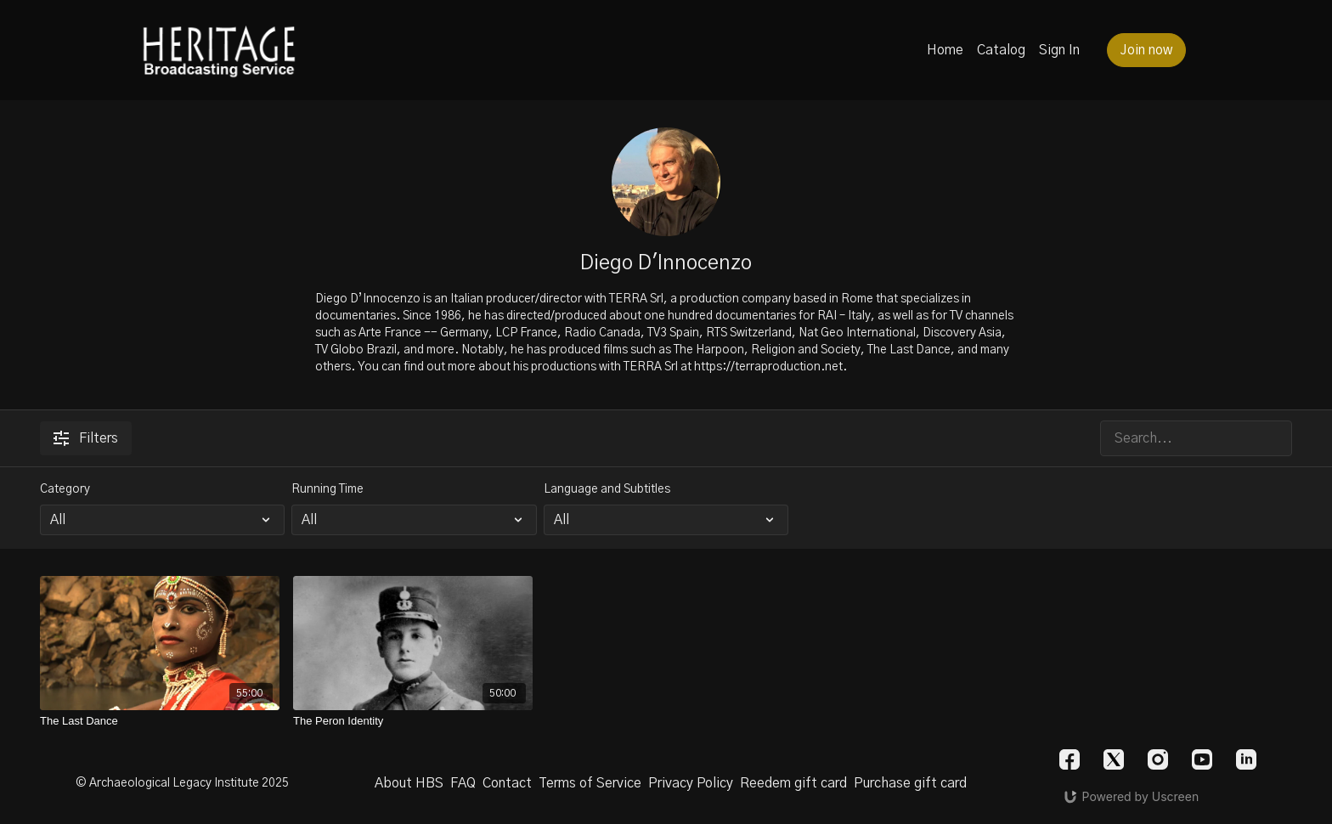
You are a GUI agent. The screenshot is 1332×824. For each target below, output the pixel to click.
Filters (86, 438)
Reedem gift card (793, 783)
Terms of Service (590, 783)
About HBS (409, 783)
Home (945, 50)
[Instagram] (1158, 759)
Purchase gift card (910, 783)
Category (65, 489)
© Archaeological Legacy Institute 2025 (182, 783)
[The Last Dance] (159, 721)
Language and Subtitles (607, 489)
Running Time (327, 489)
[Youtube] (1202, 759)
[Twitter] (1113, 759)
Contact (507, 783)
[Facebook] (1069, 759)
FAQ (463, 783)
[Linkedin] (1246, 759)
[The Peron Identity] (413, 721)
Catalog (1001, 50)
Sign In (1059, 50)
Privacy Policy (690, 783)
